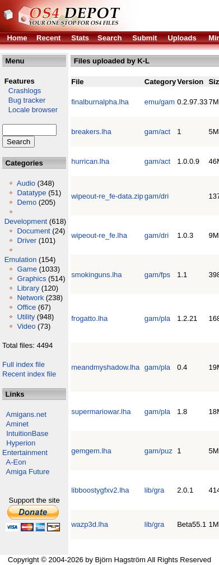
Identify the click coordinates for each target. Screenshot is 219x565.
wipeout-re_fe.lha (99, 235)
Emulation (20, 259)
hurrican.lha (90, 161)
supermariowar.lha (101, 411)
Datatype (31, 193)
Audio (26, 183)
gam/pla (157, 318)
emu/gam (160, 102)
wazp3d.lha (89, 524)
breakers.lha (91, 131)
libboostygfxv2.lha (100, 490)
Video (26, 326)
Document (33, 231)
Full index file (23, 364)
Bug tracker (23, 100)
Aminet (17, 424)
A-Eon (16, 462)
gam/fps (157, 274)
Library (28, 288)
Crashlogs (21, 90)
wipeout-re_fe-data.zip (107, 196)
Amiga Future (28, 471)
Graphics (31, 278)
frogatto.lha (89, 318)
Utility (26, 317)
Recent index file (29, 374)
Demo (26, 202)
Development (26, 221)
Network (30, 297)
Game (26, 269)
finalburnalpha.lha (100, 102)
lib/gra (154, 490)
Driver (26, 240)
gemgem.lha (91, 451)
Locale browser (30, 109)
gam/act (157, 131)
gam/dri (157, 196)
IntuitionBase (27, 433)
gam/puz (159, 451)
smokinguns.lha (96, 274)
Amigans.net (26, 414)
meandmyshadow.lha (105, 367)
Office (26, 307)
